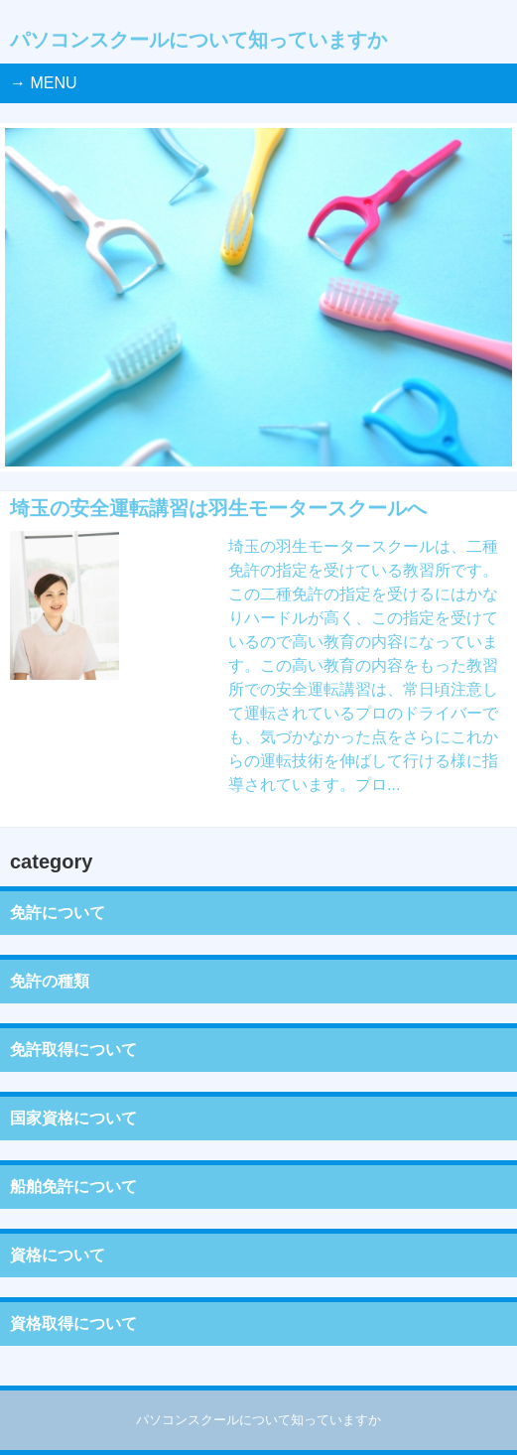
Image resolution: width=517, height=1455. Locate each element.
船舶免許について (73, 1186)
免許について (57, 912)
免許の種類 (49, 981)
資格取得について (73, 1323)
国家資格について (73, 1118)
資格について (57, 1255)
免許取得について (73, 1049)
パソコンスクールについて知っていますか (198, 40)
